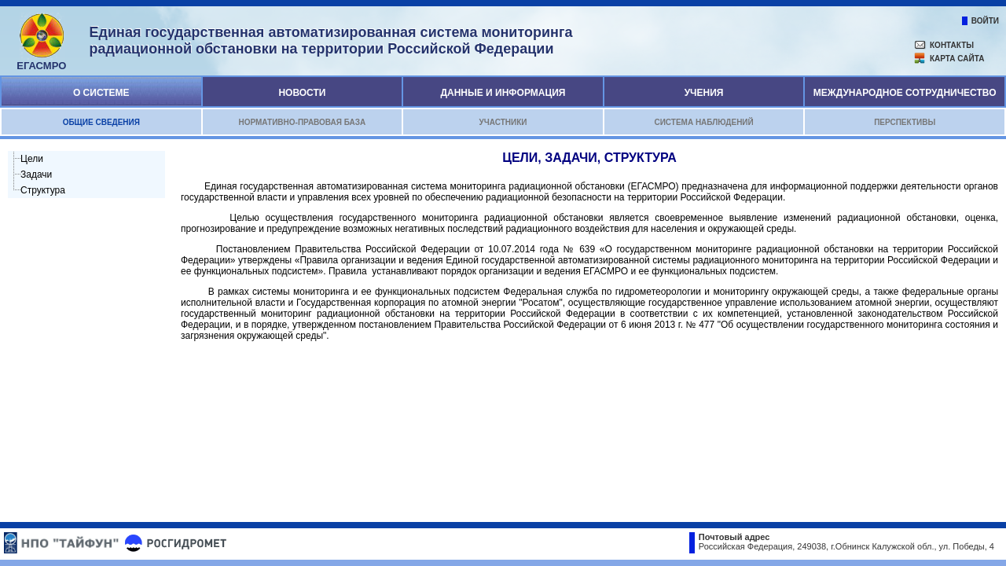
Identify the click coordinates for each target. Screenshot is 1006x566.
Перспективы (904, 122)
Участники (503, 122)
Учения (704, 92)
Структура (42, 190)
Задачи (36, 174)
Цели (31, 158)
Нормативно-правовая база (301, 122)
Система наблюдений (703, 122)
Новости (301, 92)
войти (985, 21)
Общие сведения (101, 122)
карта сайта (957, 58)
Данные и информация (502, 92)
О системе (101, 92)
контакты (952, 45)
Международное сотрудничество (905, 92)
